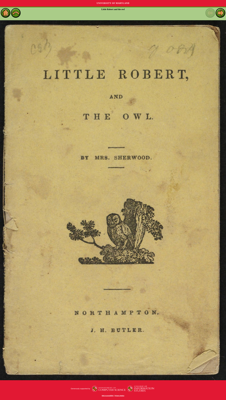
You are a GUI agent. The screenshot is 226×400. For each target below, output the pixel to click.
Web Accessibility (108, 395)
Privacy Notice (119, 395)
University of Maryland (113, 3)
